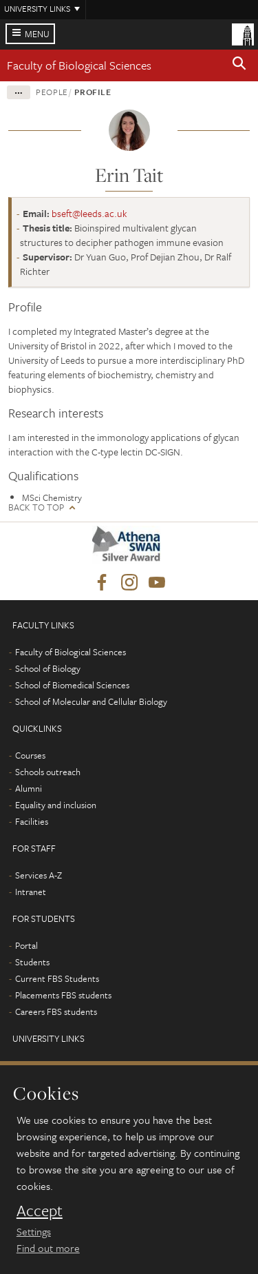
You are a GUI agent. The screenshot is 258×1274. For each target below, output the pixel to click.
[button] (239, 65)
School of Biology (47, 668)
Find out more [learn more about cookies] (48, 1247)
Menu (37, 34)
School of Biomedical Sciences (72, 685)
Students (32, 962)
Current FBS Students (57, 978)
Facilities (31, 821)
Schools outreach (47, 772)
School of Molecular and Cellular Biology (91, 701)
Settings (34, 1231)
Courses (30, 755)
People (52, 91)
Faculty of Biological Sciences (79, 65)
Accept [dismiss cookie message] (40, 1210)
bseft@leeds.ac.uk (89, 213)
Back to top (36, 507)
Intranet (30, 891)
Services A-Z (38, 875)
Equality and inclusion (55, 805)
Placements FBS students (63, 995)
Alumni (28, 788)
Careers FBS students (56, 1011)
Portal (26, 945)
